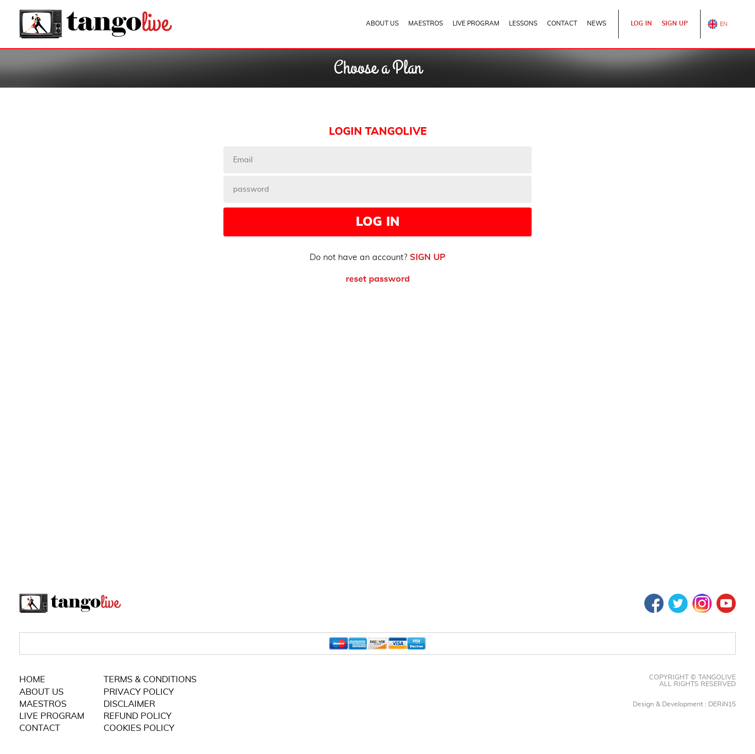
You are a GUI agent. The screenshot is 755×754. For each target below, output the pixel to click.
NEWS (596, 24)
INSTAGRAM (702, 603)
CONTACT (562, 24)
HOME (32, 680)
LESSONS (523, 24)
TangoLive (95, 24)
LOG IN (641, 24)
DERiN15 (722, 704)
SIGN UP (675, 24)
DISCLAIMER (129, 704)
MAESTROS (425, 24)
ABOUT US (382, 24)
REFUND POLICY (137, 716)
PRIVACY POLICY (139, 692)
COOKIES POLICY (139, 728)
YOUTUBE (726, 603)
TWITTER (678, 603)
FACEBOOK (654, 603)
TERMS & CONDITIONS (150, 680)
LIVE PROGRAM (476, 24)
